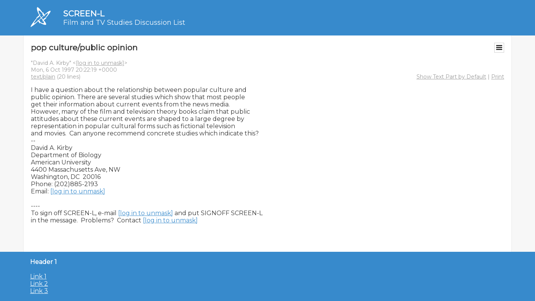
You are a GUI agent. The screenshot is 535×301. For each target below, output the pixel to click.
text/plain (43, 76)
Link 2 (39, 283)
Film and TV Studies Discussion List (124, 22)
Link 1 (38, 276)
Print (497, 76)
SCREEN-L (83, 13)
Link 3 (39, 291)
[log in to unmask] (100, 63)
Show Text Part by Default (451, 76)
